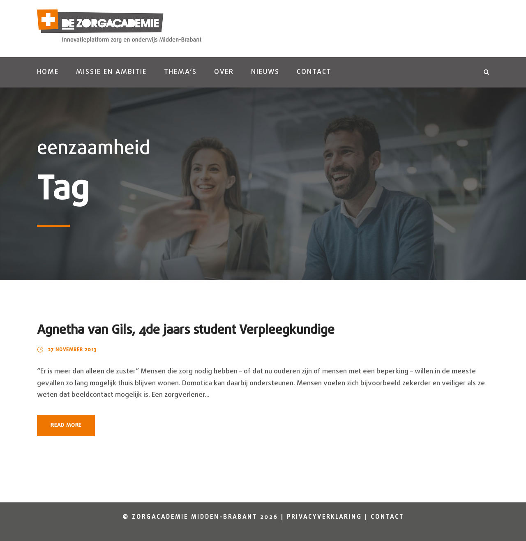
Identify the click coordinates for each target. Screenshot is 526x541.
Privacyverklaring (324, 517)
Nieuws (265, 72)
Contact (314, 72)
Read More (66, 425)
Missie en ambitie (111, 72)
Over (224, 72)
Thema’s (180, 72)
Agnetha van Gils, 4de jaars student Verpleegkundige (186, 330)
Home (48, 72)
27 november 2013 (72, 350)
